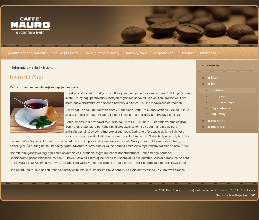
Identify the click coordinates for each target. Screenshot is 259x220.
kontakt (188, 53)
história (217, 90)
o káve (213, 78)
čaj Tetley (219, 114)
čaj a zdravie (221, 108)
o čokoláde (216, 121)
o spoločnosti (165, 53)
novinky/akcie (137, 53)
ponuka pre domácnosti (26, 53)
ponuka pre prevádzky (102, 53)
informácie (208, 53)
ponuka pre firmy (64, 53)
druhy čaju (219, 96)
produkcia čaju (223, 102)
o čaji (212, 84)
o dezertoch (217, 127)
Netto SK (249, 195)
